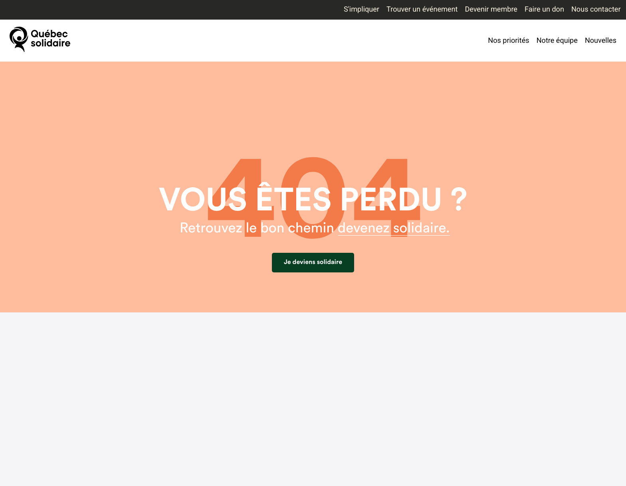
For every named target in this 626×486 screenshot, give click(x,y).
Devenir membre (491, 9)
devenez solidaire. (394, 228)
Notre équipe (557, 40)
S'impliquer (361, 9)
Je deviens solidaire (313, 262)
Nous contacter (596, 9)
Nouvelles (600, 40)
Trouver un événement (422, 9)
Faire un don (544, 9)
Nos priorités (508, 40)
